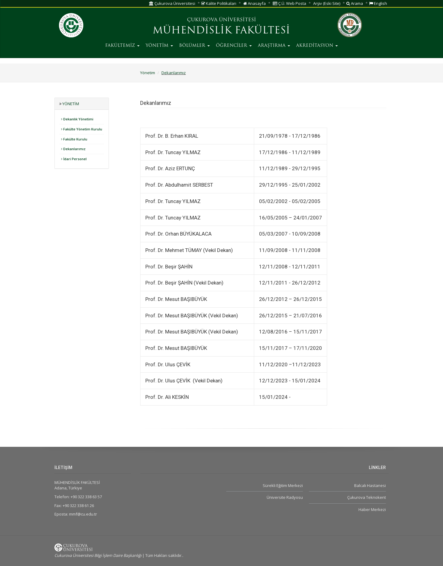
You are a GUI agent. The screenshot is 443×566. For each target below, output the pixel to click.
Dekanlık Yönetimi (77, 119)
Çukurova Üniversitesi (172, 3)
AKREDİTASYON (317, 45)
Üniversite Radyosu (285, 497)
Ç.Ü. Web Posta (289, 3)
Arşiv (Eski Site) (326, 3)
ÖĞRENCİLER (234, 45)
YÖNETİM (159, 45)
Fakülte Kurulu (74, 139)
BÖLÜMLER (194, 45)
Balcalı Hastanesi (370, 485)
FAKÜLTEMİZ (122, 45)
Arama (354, 3)
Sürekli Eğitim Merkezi (283, 485)
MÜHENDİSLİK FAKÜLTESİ (221, 31)
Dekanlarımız (173, 72)
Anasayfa (254, 3)
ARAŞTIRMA (274, 45)
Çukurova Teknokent (366, 497)
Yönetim (147, 72)
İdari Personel (74, 159)
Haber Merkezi (372, 509)
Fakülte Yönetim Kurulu (81, 129)
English (378, 3)
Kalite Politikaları (218, 3)
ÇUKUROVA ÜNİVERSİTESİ (221, 20)
